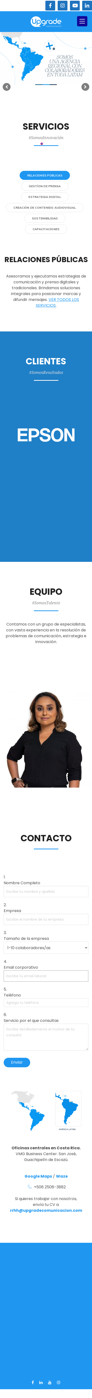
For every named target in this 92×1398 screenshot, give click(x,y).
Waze (62, 1176)
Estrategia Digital (44, 197)
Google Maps (38, 1176)
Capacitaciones (46, 229)
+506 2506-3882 (50, 1187)
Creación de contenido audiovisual (44, 207)
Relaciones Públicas (45, 175)
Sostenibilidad (45, 218)
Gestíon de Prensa (45, 186)
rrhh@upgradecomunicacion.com (46, 1210)
